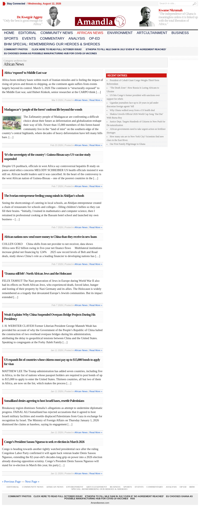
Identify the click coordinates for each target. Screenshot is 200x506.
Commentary (52, 38)
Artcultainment (152, 33)
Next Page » (32, 481)
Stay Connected (16, 3)
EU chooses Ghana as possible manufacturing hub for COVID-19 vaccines (50, 53)
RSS (132, 498)
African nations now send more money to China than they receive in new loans (50, 236)
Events (29, 38)
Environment (120, 33)
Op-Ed (94, 38)
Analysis (76, 38)
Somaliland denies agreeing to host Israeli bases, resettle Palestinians (44, 400)
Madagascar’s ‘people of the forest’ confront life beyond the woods (43, 109)
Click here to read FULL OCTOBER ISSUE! (57, 49)
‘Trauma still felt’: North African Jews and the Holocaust (38, 273)
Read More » (95, 100)
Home (9, 33)
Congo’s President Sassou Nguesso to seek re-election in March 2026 (44, 442)
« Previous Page (11, 481)
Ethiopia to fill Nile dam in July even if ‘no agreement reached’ (126, 49)
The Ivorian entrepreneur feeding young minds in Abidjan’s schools (44, 195)
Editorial (27, 33)
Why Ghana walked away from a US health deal (132, 110)
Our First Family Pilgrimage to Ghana (127, 144)
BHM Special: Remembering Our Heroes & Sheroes (52, 44)
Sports (11, 38)
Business (180, 33)
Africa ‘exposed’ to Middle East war (25, 72)
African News (90, 33)
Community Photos (16, 49)
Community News (56, 33)
